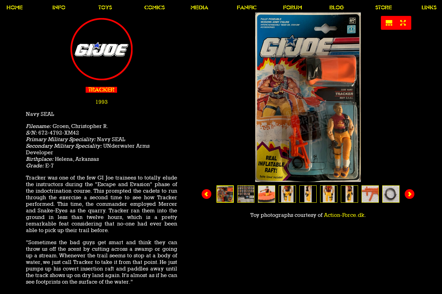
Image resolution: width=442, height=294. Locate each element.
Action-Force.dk (344, 215)
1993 (101, 102)
